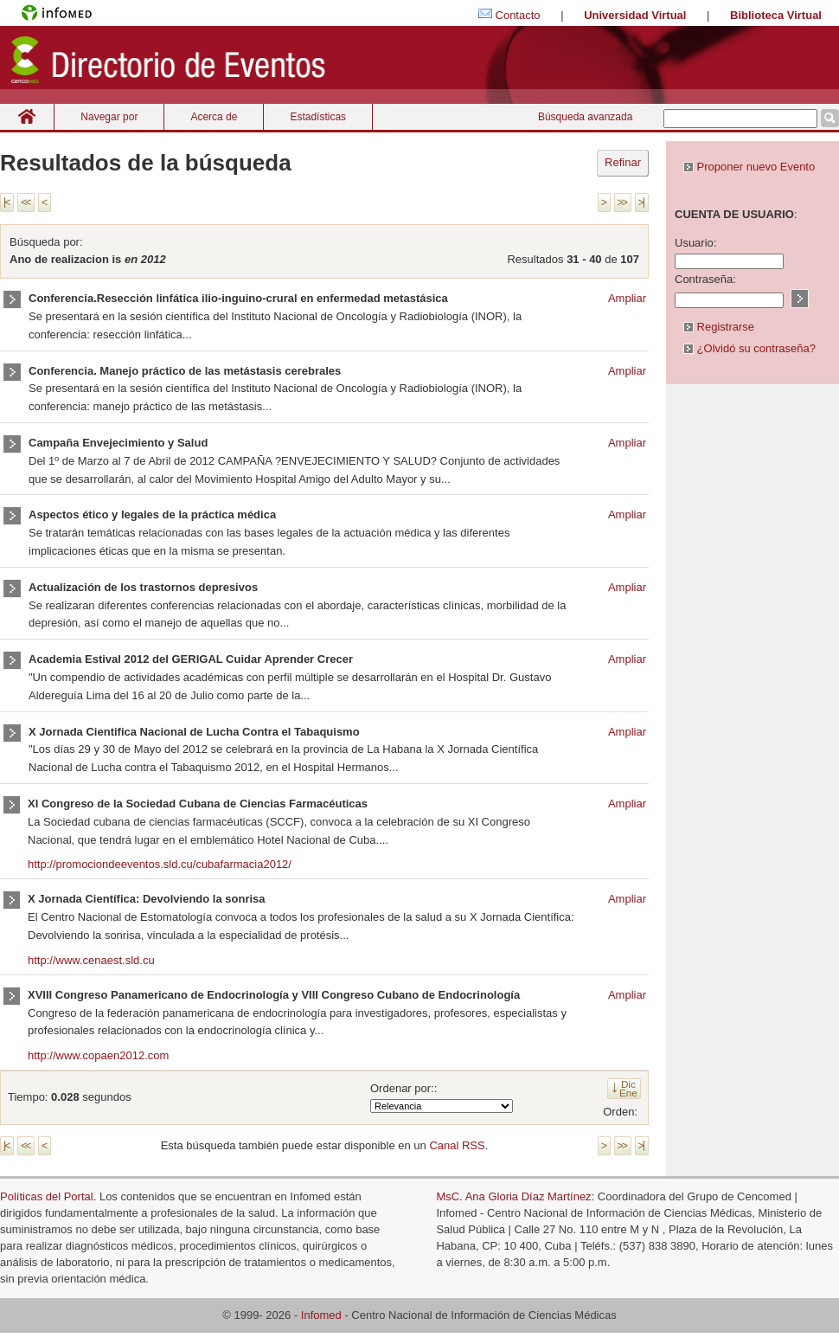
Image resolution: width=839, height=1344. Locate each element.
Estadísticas (318, 117)
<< (25, 202)
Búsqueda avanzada (585, 117)
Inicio (27, 116)
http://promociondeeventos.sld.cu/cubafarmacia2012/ (159, 864)
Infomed (321, 1315)
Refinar (623, 162)
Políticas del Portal (46, 1196)
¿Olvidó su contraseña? (749, 348)
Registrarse (718, 326)
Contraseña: (705, 279)
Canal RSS (456, 1145)
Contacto (518, 15)
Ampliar (627, 298)
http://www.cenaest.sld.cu (91, 960)
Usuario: (695, 242)
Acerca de (213, 117)
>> (622, 202)
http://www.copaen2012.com (98, 1055)
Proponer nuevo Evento (749, 166)
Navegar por (109, 117)
